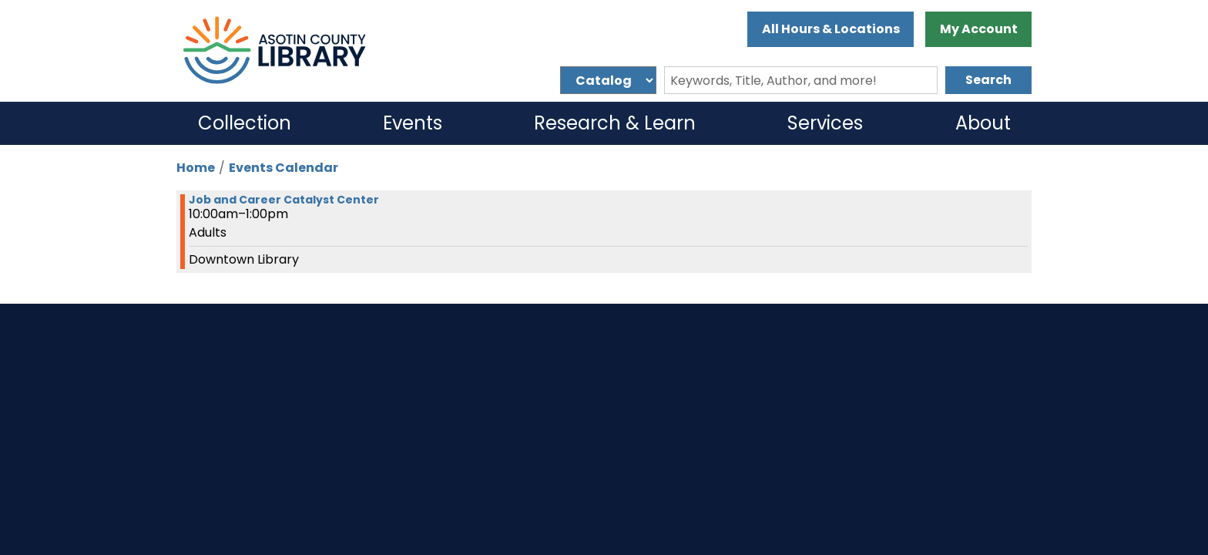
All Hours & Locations (831, 29)
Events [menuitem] (412, 123)
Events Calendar (283, 168)
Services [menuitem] (825, 123)
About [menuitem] (983, 123)
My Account (979, 29)
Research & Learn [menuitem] (615, 123)
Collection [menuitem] (244, 123)
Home (195, 168)
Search (988, 80)
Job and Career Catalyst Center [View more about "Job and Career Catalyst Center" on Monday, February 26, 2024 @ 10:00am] (284, 199)
